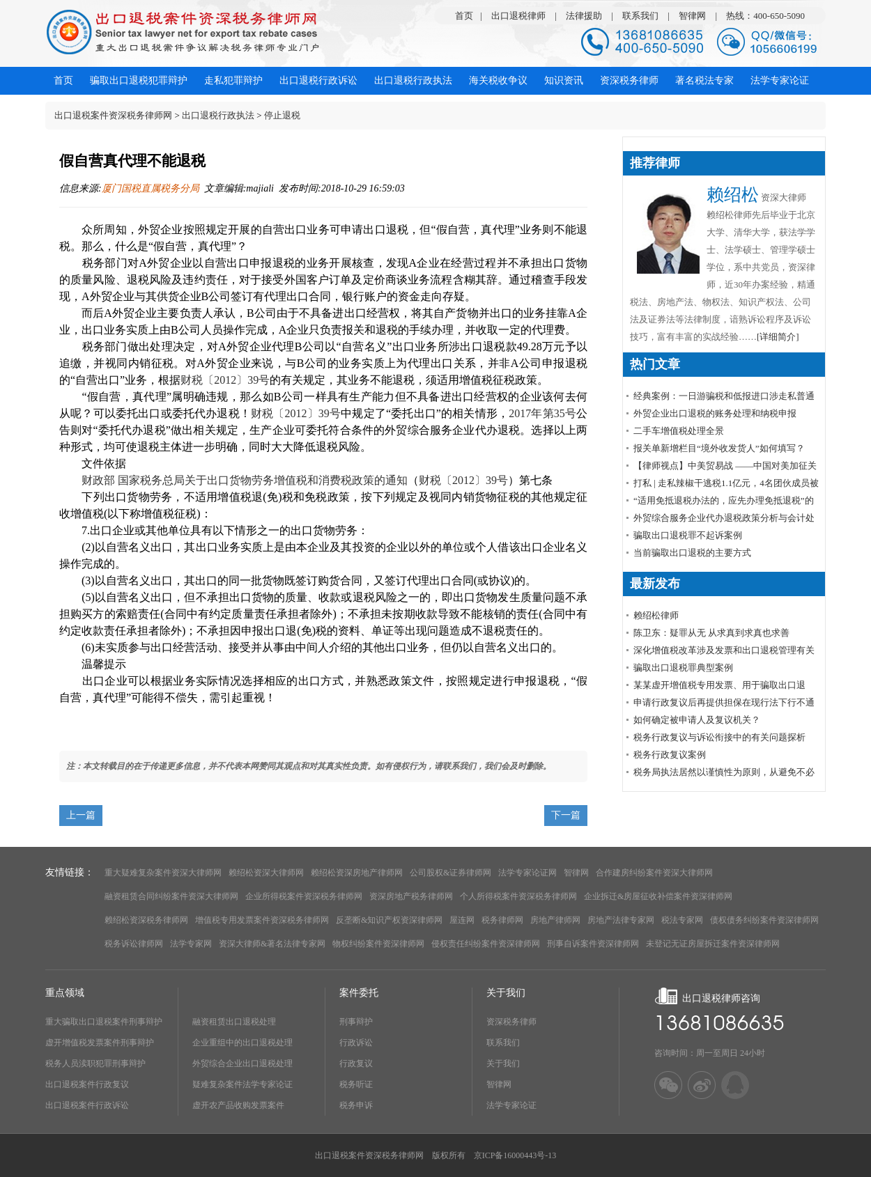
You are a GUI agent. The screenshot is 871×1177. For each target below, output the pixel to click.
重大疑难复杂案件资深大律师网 (163, 873)
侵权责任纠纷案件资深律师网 (485, 944)
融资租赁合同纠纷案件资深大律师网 (171, 896)
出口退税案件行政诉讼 (87, 1105)
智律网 (692, 15)
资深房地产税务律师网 (411, 896)
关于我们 (503, 1063)
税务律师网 (502, 920)
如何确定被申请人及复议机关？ (696, 720)
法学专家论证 (511, 1105)
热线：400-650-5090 (765, 15)
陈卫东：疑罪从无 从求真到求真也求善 (711, 633)
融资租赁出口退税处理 (234, 1022)
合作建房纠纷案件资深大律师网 (654, 873)
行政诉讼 (356, 1042)
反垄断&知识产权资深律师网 (389, 920)
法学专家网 (191, 944)
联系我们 (640, 15)
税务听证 (356, 1084)
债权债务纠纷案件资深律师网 (764, 920)
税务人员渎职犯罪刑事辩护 (95, 1063)
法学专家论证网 (527, 873)
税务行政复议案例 (669, 754)
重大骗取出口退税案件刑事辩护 (103, 1022)
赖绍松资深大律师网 (266, 873)
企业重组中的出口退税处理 (242, 1042)
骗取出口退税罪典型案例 (683, 667)
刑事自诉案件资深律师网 (593, 944)
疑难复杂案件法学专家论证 (242, 1084)
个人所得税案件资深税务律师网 (518, 896)
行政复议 (356, 1063)
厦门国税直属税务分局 (150, 188)
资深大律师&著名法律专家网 (272, 944)
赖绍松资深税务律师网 (146, 920)
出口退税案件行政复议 (87, 1084)
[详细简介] (778, 337)
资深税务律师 (511, 1022)
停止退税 (282, 115)
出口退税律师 (518, 15)
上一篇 (80, 815)
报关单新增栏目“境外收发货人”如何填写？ (719, 448)
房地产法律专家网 (620, 920)
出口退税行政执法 (218, 115)
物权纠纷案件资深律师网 (378, 944)
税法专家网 (682, 920)
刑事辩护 (356, 1022)
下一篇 (565, 815)
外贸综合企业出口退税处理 (242, 1063)
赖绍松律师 (656, 615)
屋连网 (462, 920)
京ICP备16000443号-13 (515, 1155)
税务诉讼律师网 (134, 944)
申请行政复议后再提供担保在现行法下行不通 (724, 702)
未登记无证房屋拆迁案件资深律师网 (713, 944)
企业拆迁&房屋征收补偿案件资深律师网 (658, 896)
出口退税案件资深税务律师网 (113, 115)
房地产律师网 (555, 920)
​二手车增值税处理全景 (678, 431)
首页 (464, 15)
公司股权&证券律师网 (450, 873)
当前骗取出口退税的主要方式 (692, 552)
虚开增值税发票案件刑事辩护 (99, 1042)
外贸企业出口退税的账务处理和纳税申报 (714, 413)
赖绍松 (733, 194)
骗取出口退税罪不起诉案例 (687, 535)
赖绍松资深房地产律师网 (357, 873)
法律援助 (584, 15)
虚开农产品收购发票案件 (238, 1105)
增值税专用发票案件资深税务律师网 (262, 920)
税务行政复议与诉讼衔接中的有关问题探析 (719, 737)
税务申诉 (356, 1105)
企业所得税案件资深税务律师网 (303, 896)
